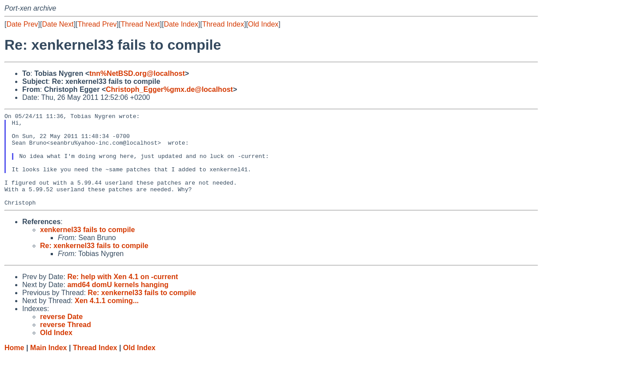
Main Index (48, 366)
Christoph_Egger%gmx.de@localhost (169, 89)
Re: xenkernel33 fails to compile (94, 264)
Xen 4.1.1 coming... (107, 319)
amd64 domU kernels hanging (118, 303)
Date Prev (22, 24)
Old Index (263, 24)
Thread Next (140, 24)
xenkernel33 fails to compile (87, 248)
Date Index (181, 24)
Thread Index (223, 24)
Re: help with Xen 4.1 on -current (122, 295)
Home (14, 366)
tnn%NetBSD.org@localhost (137, 73)
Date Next (57, 24)
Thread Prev (97, 24)
